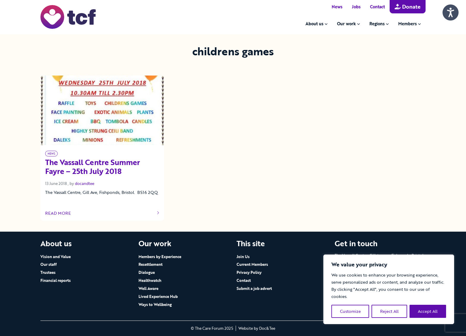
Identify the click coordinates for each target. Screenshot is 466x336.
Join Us (243, 256)
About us (314, 24)
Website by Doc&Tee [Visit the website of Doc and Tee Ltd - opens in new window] (256, 328)
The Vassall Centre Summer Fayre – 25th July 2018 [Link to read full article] (92, 167)
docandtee (84, 183)
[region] (388, 289)
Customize (350, 311)
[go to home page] (68, 16)
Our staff (48, 264)
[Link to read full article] (102, 110)
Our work (346, 24)
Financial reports (55, 280)
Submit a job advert (254, 288)
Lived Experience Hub (158, 296)
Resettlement (150, 264)
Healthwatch (149, 280)
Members (407, 24)
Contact (377, 7)
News (337, 7)
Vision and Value (55, 256)
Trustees (48, 272)
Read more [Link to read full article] (102, 213)
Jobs (356, 7)
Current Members (252, 264)
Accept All (427, 311)
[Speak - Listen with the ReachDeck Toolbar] (451, 12)
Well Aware (148, 288)
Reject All (389, 311)
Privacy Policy (249, 272)
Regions (377, 24)
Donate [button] (408, 6)
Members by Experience (159, 256)
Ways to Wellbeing (155, 304)
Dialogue (146, 272)
